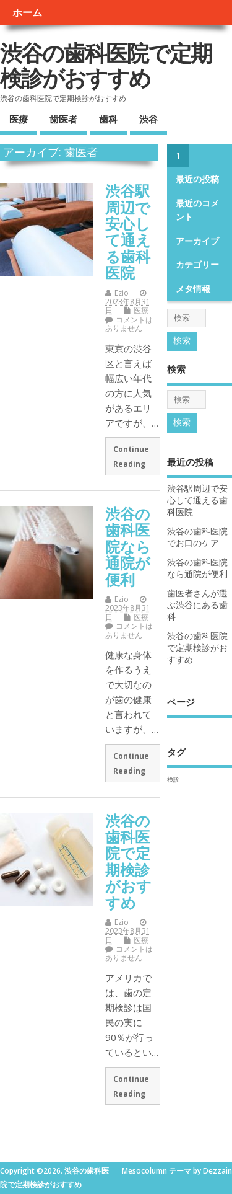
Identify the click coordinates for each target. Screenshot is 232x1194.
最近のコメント (197, 210)
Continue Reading (131, 456)
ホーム (27, 12)
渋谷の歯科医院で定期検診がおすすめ (106, 65)
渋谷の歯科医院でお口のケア (197, 537)
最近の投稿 (197, 179)
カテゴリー (197, 264)
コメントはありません (129, 324)
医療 (18, 119)
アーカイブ (197, 241)
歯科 (108, 119)
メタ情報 (193, 288)
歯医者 (63, 119)
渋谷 (148, 119)
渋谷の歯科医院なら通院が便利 (128, 546)
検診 (173, 779)
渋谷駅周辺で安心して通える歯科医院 (128, 231)
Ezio (121, 293)
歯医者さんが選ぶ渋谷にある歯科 (197, 605)
